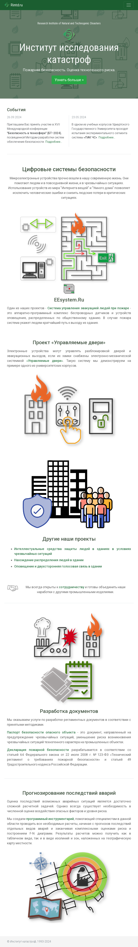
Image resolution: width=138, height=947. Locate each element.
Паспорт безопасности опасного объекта (41, 732)
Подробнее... (53, 141)
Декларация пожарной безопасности (38, 750)
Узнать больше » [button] (69, 80)
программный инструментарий (50, 819)
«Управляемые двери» (44, 361)
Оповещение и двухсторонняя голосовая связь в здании (58, 566)
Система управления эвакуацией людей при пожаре (88, 308)
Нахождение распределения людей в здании (49, 560)
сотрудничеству (71, 587)
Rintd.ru (13, 5)
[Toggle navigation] (129, 5)
